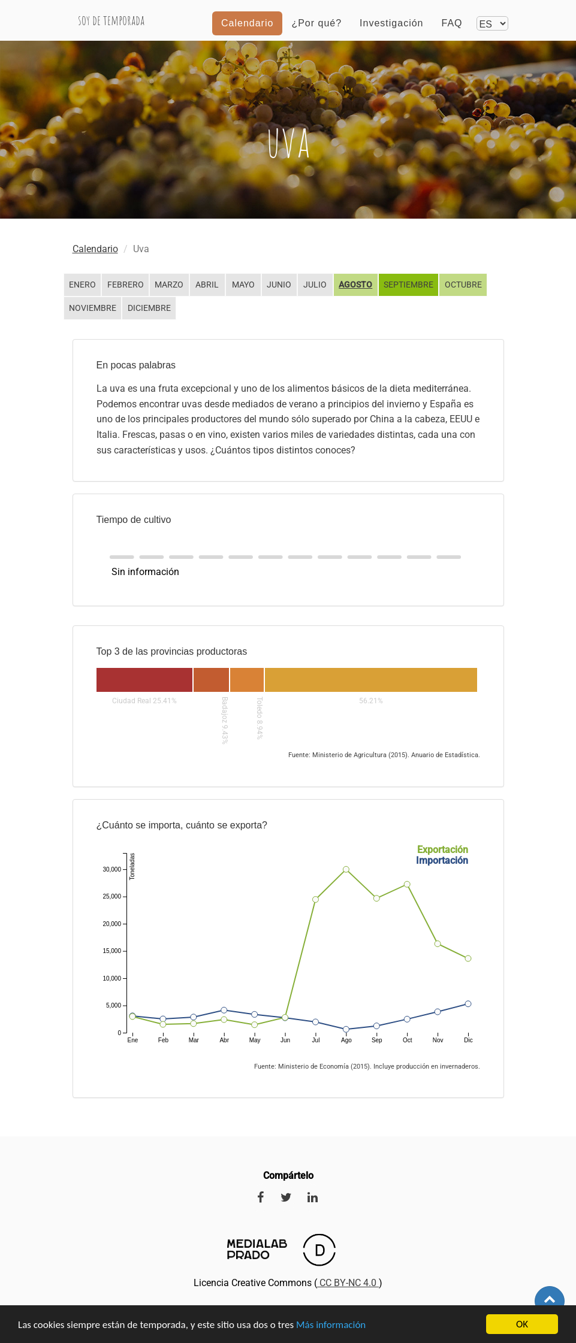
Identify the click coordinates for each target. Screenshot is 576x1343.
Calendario (247, 33)
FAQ (451, 33)
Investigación (391, 33)
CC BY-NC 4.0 (348, 1282)
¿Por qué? (316, 33)
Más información (331, 1325)
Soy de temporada (118, 29)
